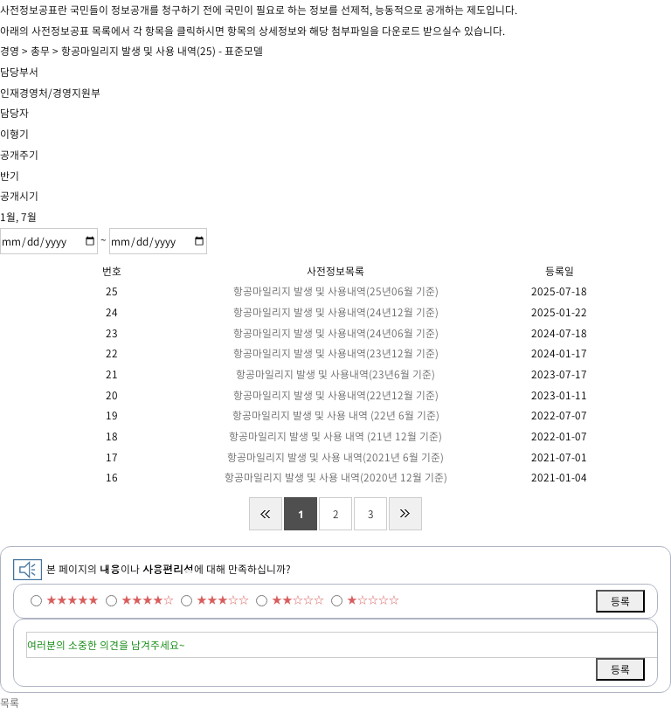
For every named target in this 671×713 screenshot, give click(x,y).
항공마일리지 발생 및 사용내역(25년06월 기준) (336, 291)
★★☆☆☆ (298, 599)
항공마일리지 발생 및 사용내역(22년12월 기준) (336, 395)
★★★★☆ (147, 599)
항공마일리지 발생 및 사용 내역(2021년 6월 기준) (335, 457)
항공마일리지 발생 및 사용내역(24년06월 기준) (336, 333)
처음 (265, 513)
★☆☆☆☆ (373, 599)
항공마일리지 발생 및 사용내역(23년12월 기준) (336, 353)
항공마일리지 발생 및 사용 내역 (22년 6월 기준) (335, 415)
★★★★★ (72, 599)
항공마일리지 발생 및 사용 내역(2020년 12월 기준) (336, 477)
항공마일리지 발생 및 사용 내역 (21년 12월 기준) (335, 436)
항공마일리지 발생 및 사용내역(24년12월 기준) (336, 312)
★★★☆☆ (223, 599)
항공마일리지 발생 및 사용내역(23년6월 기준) (335, 374)
